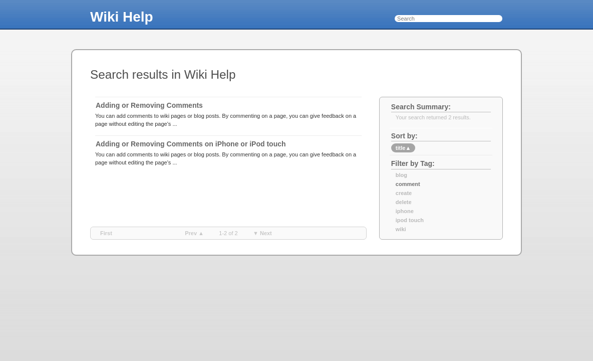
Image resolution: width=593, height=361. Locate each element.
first (106, 233)
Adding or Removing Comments (149, 105)
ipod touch (410, 220)
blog (401, 175)
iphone (405, 211)
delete (404, 202)
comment (408, 184)
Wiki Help (121, 17)
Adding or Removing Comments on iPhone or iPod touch (191, 144)
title (403, 148)
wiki (401, 229)
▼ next (262, 233)
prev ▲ (194, 233)
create (404, 193)
